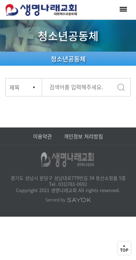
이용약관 (42, 136)
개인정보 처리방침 (83, 136)
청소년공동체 (68, 59)
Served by (68, 199)
